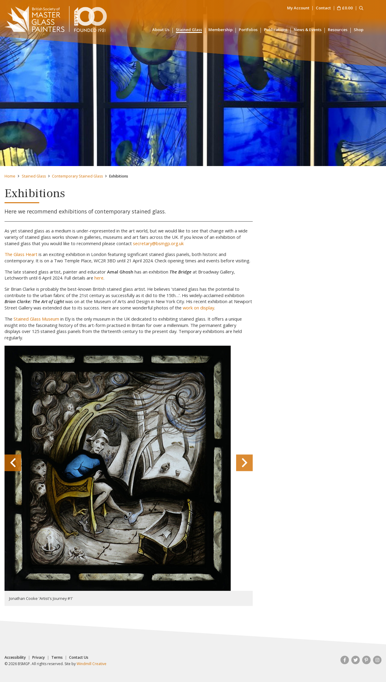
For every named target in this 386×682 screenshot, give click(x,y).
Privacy (38, 657)
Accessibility (15, 657)
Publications (275, 30)
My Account (298, 8)
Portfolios (248, 30)
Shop (358, 30)
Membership (220, 30)
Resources (337, 30)
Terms (57, 657)
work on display (198, 308)
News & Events (307, 30)
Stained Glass (189, 30)
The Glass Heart (21, 254)
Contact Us (78, 657)
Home (10, 176)
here (98, 278)
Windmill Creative (91, 663)
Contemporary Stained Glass (77, 176)
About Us (160, 30)
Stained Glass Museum (36, 319)
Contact (323, 8)
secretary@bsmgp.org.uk (158, 243)
